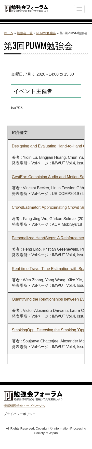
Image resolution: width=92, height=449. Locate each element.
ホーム (8, 33)
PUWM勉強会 (46, 33)
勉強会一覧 (25, 33)
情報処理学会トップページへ (24, 406)
